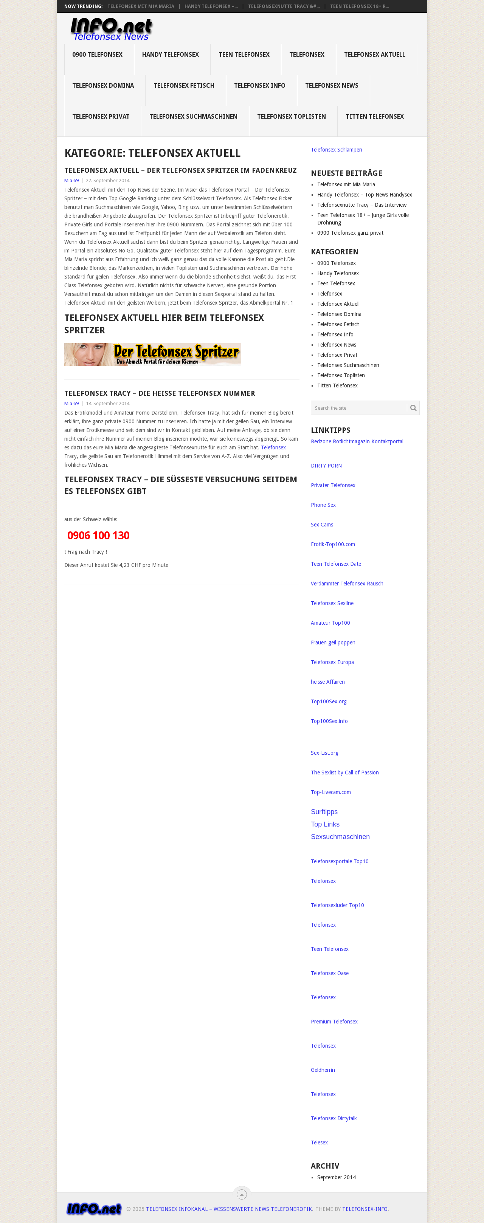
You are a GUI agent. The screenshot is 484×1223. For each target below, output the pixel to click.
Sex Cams (322, 525)
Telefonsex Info (259, 85)
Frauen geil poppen (333, 642)
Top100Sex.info (329, 721)
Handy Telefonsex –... (211, 6)
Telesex (319, 1142)
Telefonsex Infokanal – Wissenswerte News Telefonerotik (229, 1209)
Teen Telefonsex (244, 54)
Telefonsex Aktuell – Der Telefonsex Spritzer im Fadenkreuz (180, 170)
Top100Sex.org (329, 701)
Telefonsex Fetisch (184, 85)
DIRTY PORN (326, 466)
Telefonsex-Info (365, 1209)
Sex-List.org (324, 753)
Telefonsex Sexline (332, 603)
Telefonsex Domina (103, 85)
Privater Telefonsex (333, 485)
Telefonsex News (331, 85)
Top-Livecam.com (331, 792)
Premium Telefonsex (334, 1022)
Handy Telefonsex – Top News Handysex (364, 195)
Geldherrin (323, 1070)
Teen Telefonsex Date (336, 564)
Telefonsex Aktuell (374, 54)
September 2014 (336, 1177)
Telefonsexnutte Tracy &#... (284, 6)
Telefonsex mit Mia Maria (140, 6)
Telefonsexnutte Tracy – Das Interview (361, 205)
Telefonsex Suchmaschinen (193, 116)
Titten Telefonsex (375, 116)
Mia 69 (71, 180)
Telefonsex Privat (101, 116)
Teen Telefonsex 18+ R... (359, 6)
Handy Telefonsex (170, 54)
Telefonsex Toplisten (291, 116)
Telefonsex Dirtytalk (334, 1118)
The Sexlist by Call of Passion (345, 772)
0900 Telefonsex (97, 54)
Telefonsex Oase (330, 973)
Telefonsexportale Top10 (340, 861)
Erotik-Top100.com (333, 544)
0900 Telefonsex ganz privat (350, 233)
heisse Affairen (328, 682)
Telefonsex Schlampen (336, 150)
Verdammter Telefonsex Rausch (347, 584)
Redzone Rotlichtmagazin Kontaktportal (357, 441)
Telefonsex (306, 54)
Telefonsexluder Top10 (337, 905)
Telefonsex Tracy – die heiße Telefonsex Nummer (159, 393)
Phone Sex (323, 505)
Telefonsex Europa (332, 662)
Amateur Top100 (330, 623)
